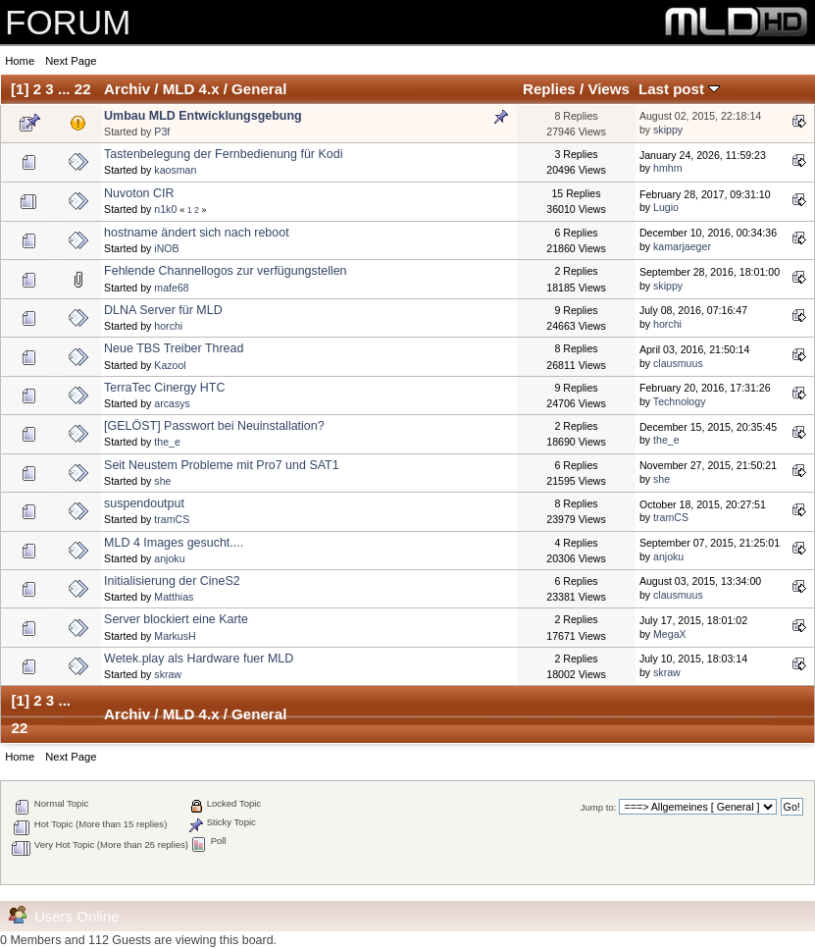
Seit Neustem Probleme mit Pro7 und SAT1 (221, 465)
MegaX (670, 634)
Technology (679, 401)
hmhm (667, 168)
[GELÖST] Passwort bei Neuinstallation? (214, 426)
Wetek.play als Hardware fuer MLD (198, 658)
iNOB (166, 248)
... (66, 88)
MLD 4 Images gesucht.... (173, 543)
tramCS (171, 519)
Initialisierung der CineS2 (172, 581)
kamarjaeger (682, 246)
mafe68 (171, 287)
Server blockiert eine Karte (176, 619)
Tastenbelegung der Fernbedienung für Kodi (223, 154)
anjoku (169, 558)
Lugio (666, 207)
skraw (167, 674)
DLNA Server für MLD (163, 310)
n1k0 (165, 209)
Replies (549, 88)
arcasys (172, 403)
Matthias (173, 597)
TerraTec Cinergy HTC (164, 388)
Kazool (169, 365)
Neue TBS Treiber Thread (173, 348)
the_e (167, 442)
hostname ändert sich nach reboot (196, 232)
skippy (668, 129)
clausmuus (678, 363)
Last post (679, 88)
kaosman (175, 170)
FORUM (67, 22)
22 (83, 88)
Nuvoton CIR (139, 193)
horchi (168, 326)
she (162, 481)
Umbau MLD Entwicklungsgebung (203, 116)
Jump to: (599, 807)
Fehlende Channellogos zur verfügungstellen (225, 271)
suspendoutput (144, 503)
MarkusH (174, 636)
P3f (162, 131)
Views (608, 88)
